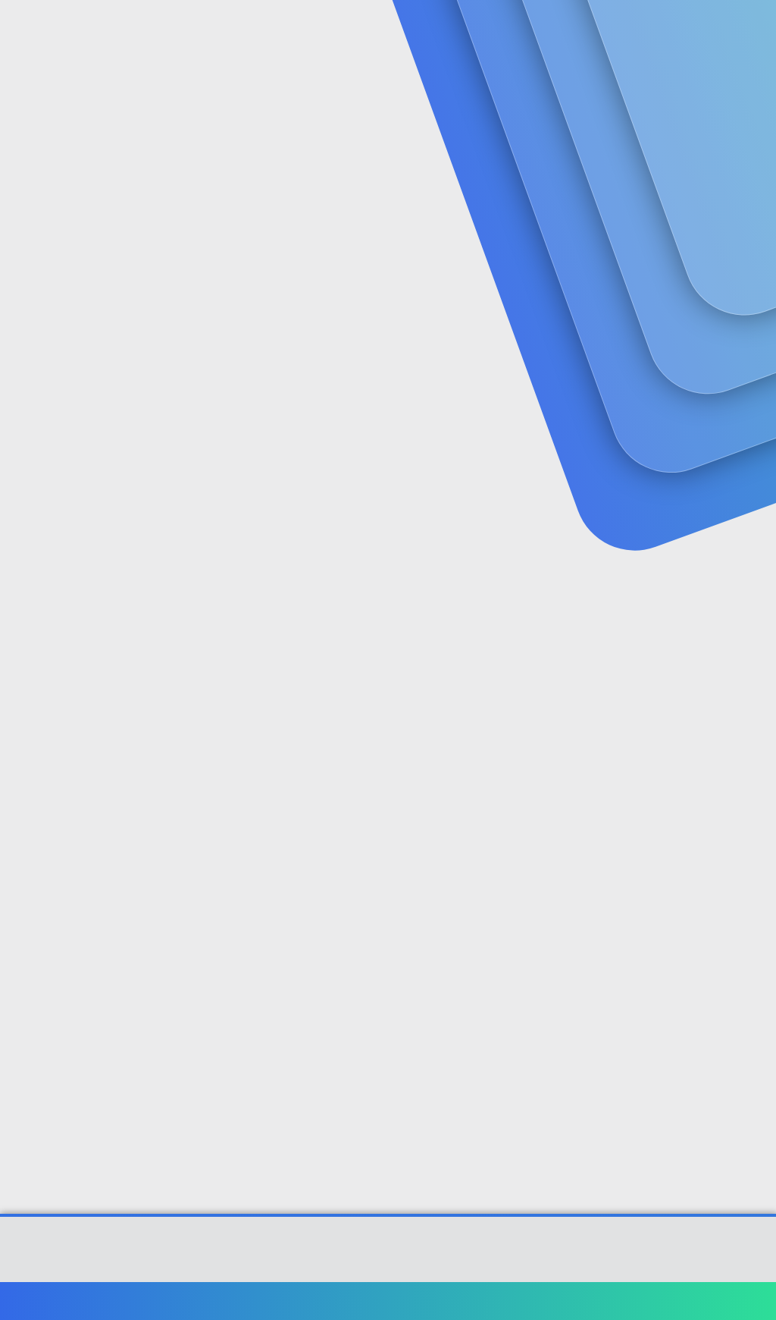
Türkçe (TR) (48, 1300)
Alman (190, 926)
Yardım (660, 1300)
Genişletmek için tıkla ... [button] (455, 545)
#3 (751, 872)
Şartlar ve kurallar (493, 1300)
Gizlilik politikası (589, 1300)
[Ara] (569, 30)
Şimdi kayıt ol (700, 126)
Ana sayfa (715, 1300)
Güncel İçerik (415, 31)
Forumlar (310, 31)
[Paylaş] (732, 374)
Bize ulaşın (410, 1300)
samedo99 (43, 342)
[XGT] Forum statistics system (388, 1268)
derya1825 (209, 447)
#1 (752, 373)
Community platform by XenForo (388, 1256)
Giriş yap (594, 126)
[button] (358, 31)
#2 (751, 671)
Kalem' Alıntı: (205, 419)
